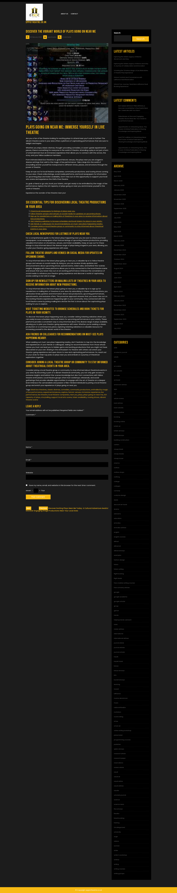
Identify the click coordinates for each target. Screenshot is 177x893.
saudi (116, 772)
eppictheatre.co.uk (36, 22)
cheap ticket (118, 449)
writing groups (119, 873)
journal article (119, 643)
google (116, 592)
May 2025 (117, 227)
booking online (119, 421)
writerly (116, 860)
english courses (120, 537)
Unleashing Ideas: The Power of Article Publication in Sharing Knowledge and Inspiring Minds (132, 129)
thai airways (118, 809)
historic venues (74, 392)
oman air (117, 726)
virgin (116, 837)
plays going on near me (93, 394)
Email (28, 460)
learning (117, 684)
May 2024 (117, 282)
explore (64, 392)
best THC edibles (124, 137)
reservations (118, 763)
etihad (116, 541)
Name (29, 447)
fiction (116, 564)
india (116, 624)
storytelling (45, 397)
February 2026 (119, 185)
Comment (31, 414)
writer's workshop (120, 855)
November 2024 (120, 255)
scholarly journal (120, 795)
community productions (80, 389)
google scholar (119, 601)
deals (116, 500)
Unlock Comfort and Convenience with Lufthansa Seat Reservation (128, 78)
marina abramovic (121, 698)
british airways (119, 431)
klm (115, 675)
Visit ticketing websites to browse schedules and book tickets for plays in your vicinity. (66, 221)
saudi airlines (119, 786)
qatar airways (119, 749)
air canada (118, 371)
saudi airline (118, 781)
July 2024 (117, 273)
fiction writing (118, 569)
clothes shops (119, 472)
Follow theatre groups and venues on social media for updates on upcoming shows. (65, 213)
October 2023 (119, 314)
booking (117, 417)
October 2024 (119, 259)
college (117, 481)
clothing (117, 477)
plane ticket (118, 735)
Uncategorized (119, 827)
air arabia (117, 366)
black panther (119, 412)
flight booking (119, 574)
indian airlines (119, 629)
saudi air (117, 777)
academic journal (120, 352)
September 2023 (120, 319)
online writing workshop (122, 730)
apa (115, 389)
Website (29, 472)
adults (116, 357)
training (116, 823)
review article (119, 767)
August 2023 (118, 324)
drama (116, 509)
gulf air (116, 611)
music (116, 703)
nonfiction (117, 712)
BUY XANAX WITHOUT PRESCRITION (130, 106)
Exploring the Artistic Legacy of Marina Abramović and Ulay (127, 58)
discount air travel (120, 504)
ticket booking (119, 818)
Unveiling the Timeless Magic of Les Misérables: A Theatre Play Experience (131, 71)
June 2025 (117, 222)
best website (118, 408)
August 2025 (118, 213)
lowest (116, 689)
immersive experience (91, 392)
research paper (120, 758)
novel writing (118, 717)
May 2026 (117, 172)
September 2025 (120, 208)
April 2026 (117, 176)
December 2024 (120, 250)
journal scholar (119, 652)
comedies (65, 389)
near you (73, 394)
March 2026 (118, 181)
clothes (116, 468)
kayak (116, 657)
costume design (120, 495)
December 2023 (120, 305)
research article (120, 754)
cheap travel (118, 458)
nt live (116, 721)
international (118, 634)
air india (117, 375)
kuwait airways (119, 680)
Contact (74, 14)
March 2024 (118, 291)
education (117, 518)
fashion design (119, 560)
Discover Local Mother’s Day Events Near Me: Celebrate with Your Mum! (133, 109)
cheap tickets (119, 454)
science (117, 800)
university (117, 832)
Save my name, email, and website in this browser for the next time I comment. (62, 485)
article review (119, 398)
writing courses (119, 869)
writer (116, 850)
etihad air (117, 546)
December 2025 (120, 195)
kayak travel (118, 661)
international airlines (121, 638)
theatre (116, 813)
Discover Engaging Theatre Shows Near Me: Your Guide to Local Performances (132, 118)
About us (64, 14)
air (115, 362)
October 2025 (119, 204)
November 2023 (120, 310)
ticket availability (80, 397)
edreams (117, 514)
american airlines (120, 385)
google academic (120, 597)
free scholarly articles (122, 587)
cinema (117, 463)
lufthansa (117, 694)
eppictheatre (123, 127)
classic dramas (53, 389)
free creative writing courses (124, 583)
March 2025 (118, 236)
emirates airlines (120, 528)
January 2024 (119, 301)
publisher (117, 744)
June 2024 (118, 278)
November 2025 (120, 199)
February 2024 (119, 296)
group (116, 606)
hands (116, 615)
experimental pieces (52, 392)
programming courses (122, 740)
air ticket (117, 380)
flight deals (118, 578)
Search (117, 33)
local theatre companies (58, 394)
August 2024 (118, 268)
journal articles (119, 647)
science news (119, 804)
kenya (116, 666)
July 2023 (117, 328)
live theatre (43, 394)
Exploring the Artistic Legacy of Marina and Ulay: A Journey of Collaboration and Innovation (131, 65)
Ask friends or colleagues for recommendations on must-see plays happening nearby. (66, 224)
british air (117, 426)
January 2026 (119, 190)
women (117, 846)
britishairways (119, 435)
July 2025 (117, 218)
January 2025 (119, 245)
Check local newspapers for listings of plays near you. (52, 211)
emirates (117, 523)
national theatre (120, 707)
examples (117, 555)
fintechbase (122, 116)
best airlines (118, 403)
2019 (115, 348)
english (116, 532)
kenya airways (119, 670)
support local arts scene (61, 397)
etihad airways (119, 551)
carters (116, 445)
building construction (121, 440)
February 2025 (119, 241)
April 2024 (117, 287)
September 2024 (120, 264)
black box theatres (39, 389)
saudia (116, 790)
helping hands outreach (123, 620)
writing (116, 864)
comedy (117, 491)
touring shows (93, 397)
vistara (116, 841)
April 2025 (117, 231)
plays (80, 394)
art (115, 394)
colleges (117, 486)
